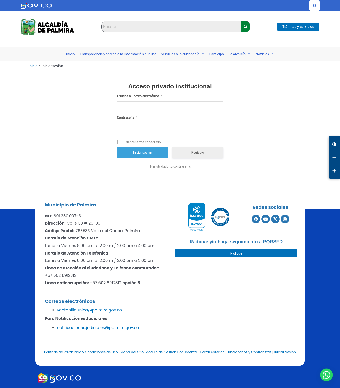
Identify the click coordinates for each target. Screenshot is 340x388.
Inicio (70, 53)
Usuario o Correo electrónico (139, 96)
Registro (197, 152)
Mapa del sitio (132, 352)
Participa (216, 53)
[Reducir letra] (334, 157)
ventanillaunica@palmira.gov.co (89, 310)
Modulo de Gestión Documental (171, 352)
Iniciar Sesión (285, 352)
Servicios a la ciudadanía (182, 53)
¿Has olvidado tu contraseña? (170, 166)
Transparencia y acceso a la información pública (118, 53)
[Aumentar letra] (334, 170)
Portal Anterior (212, 352)
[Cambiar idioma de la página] (314, 5)
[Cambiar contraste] (334, 144)
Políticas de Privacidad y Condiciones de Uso (81, 352)
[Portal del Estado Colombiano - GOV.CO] (36, 5)
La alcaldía (240, 53)
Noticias (264, 53)
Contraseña (127, 117)
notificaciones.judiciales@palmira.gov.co (98, 327)
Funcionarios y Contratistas (249, 352)
